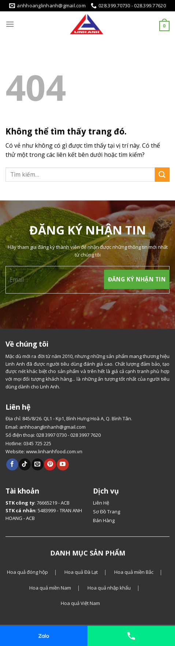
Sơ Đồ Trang (106, 511)
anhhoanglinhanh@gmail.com (52, 427)
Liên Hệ (101, 502)
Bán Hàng (104, 520)
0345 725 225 (37, 443)
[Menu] (9, 24)
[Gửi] (162, 174)
